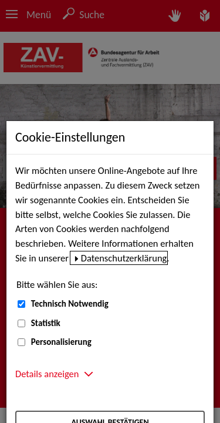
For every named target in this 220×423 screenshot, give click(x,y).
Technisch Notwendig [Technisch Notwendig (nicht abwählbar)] (70, 303)
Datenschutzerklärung (124, 258)
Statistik (45, 323)
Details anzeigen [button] (47, 374)
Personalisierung (61, 342)
